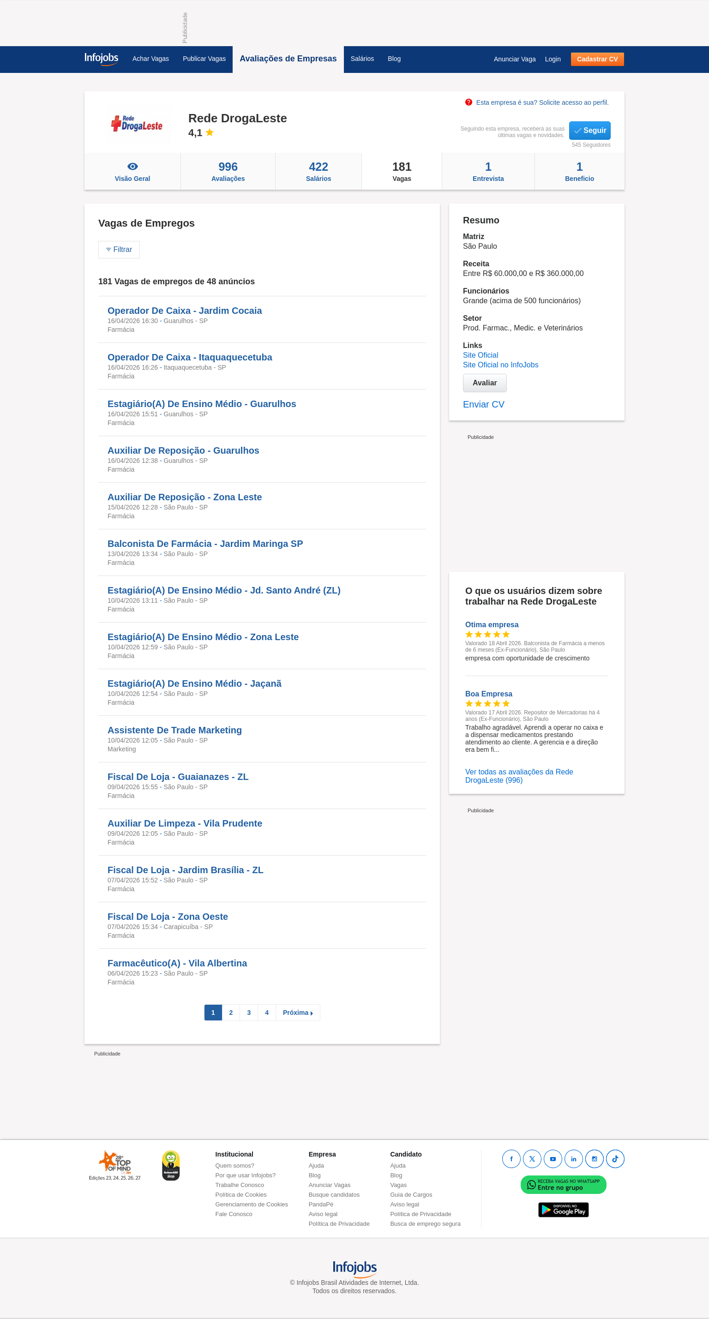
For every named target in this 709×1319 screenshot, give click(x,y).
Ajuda (316, 1165)
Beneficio (580, 171)
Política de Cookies (241, 1194)
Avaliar (485, 383)
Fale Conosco (234, 1214)
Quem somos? (235, 1165)
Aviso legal (323, 1214)
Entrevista (488, 171)
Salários (362, 58)
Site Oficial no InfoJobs (501, 365)
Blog (394, 58)
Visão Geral (132, 171)
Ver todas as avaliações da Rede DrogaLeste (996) (519, 776)
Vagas (402, 171)
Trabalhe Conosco (240, 1184)
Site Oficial (480, 355)
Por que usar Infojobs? (246, 1175)
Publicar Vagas (204, 58)
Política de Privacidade (339, 1223)
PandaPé (321, 1204)
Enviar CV (484, 404)
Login (553, 59)
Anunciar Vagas (330, 1184)
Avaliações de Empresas (288, 58)
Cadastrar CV (597, 59)
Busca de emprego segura (425, 1223)
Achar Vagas (150, 58)
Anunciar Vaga (515, 59)
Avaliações (228, 171)
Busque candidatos (334, 1194)
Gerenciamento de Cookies (252, 1204)
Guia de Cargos (411, 1194)
